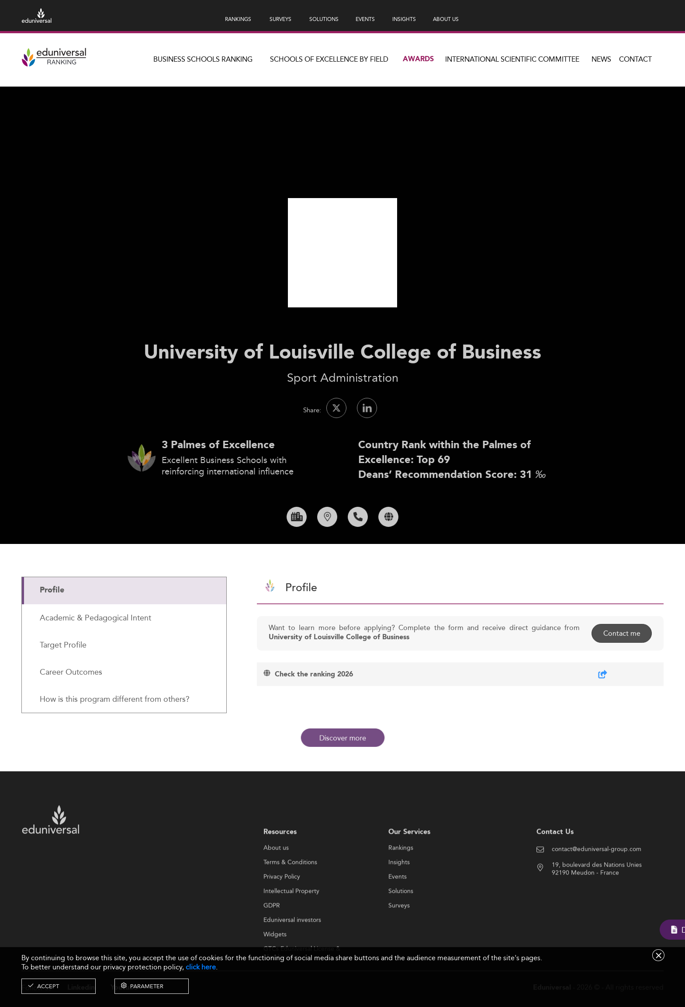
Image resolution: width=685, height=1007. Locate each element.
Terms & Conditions (290, 891)
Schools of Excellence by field (329, 59)
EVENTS (365, 19)
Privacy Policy (281, 905)
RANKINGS (238, 19)
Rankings (400, 876)
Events (397, 905)
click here (201, 967)
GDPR (271, 934)
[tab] (124, 619)
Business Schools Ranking (203, 59)
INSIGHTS (404, 19)
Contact (635, 59)
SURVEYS (280, 19)
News (601, 59)
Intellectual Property (291, 920)
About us (276, 876)
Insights (399, 891)
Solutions (400, 920)
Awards (418, 59)
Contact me (621, 662)
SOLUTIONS (324, 19)
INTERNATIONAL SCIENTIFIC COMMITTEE (512, 59)
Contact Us (555, 860)
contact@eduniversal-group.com (596, 878)
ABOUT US (446, 19)
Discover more (342, 738)
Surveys (399, 934)
